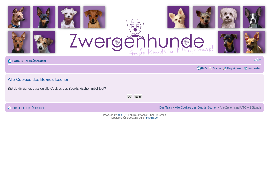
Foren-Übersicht (35, 61)
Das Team (165, 107)
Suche (217, 68)
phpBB (121, 114)
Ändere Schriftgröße (257, 60)
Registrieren (234, 68)
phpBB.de (152, 117)
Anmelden (254, 68)
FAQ (204, 68)
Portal (16, 61)
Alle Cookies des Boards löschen (196, 107)
